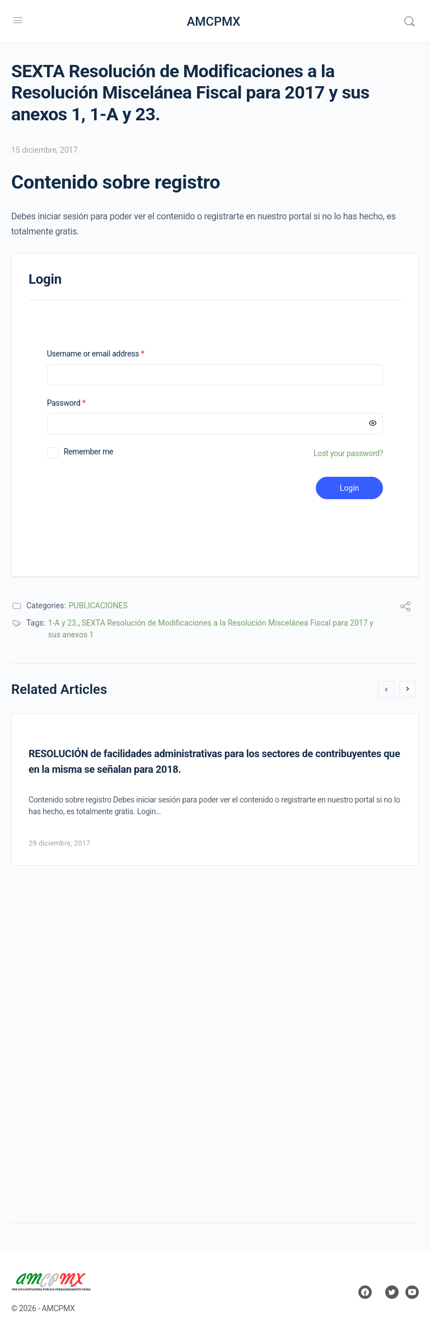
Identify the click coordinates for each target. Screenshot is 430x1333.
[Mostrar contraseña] (373, 423)
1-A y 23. (63, 622)
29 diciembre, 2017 (59, 843)
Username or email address (110, 354)
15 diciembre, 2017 (44, 149)
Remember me (89, 451)
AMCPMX (214, 22)
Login (349, 488)
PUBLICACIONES (98, 605)
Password (81, 403)
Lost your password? (348, 453)
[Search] (409, 21)
